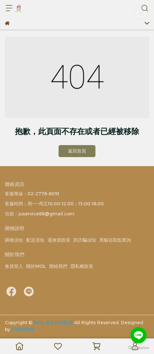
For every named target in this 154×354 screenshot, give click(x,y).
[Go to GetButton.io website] (138, 347)
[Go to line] (138, 335)
